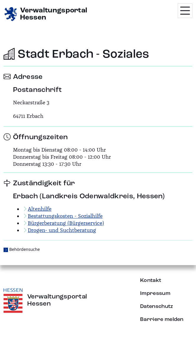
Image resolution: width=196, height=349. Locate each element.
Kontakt (150, 280)
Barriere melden (162, 319)
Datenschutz (156, 306)
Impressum (155, 293)
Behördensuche (24, 249)
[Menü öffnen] (185, 10)
